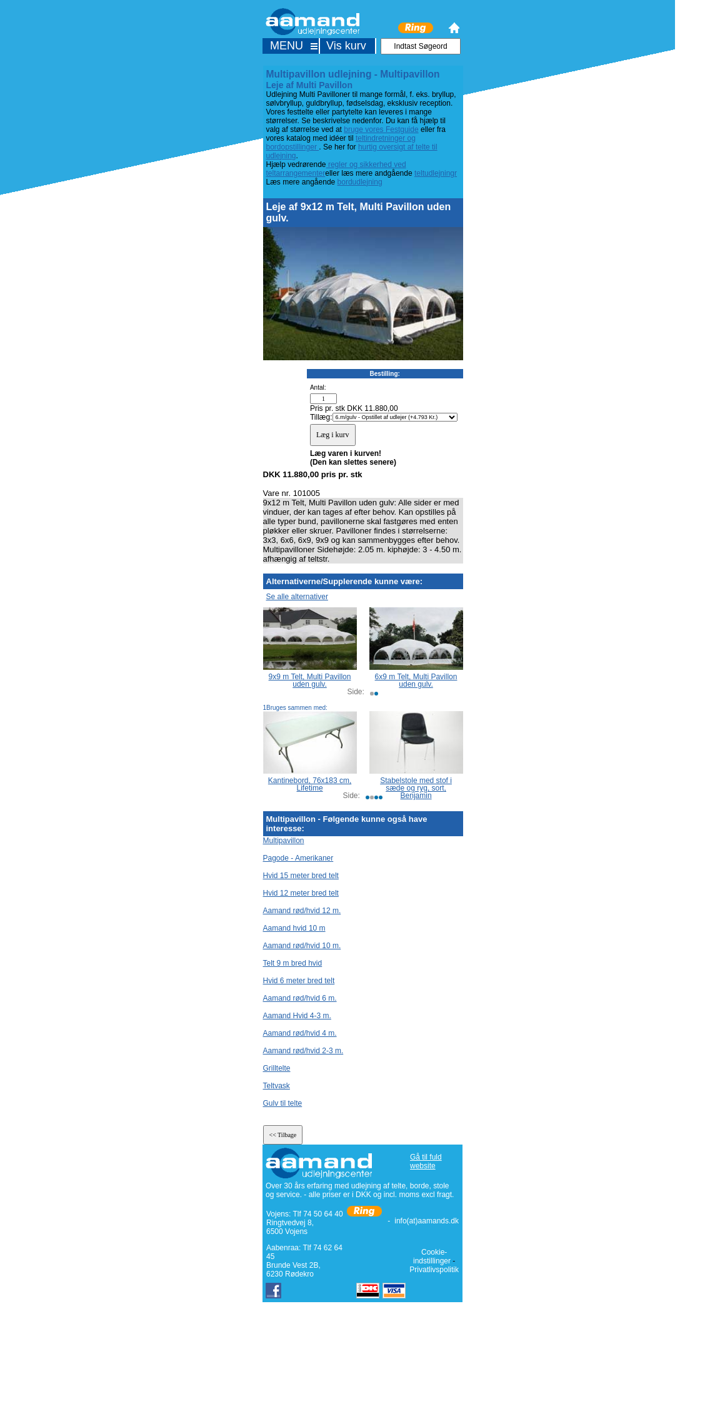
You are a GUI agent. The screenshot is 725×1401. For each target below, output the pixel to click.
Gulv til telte (282, 1103)
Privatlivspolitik (434, 1269)
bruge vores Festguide (381, 129)
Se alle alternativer (297, 596)
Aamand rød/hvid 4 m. (300, 1033)
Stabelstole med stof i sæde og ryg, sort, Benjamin (416, 788)
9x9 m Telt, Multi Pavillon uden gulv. (310, 680)
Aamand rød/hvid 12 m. (302, 910)
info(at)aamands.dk (426, 1220)
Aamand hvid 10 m (294, 928)
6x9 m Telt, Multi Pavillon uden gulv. (416, 680)
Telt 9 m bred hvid (292, 963)
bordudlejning (360, 182)
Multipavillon (283, 840)
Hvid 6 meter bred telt (299, 980)
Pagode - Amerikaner (298, 858)
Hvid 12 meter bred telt (301, 893)
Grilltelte (277, 1068)
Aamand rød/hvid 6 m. (300, 998)
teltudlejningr (435, 173)
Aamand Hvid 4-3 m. (297, 1015)
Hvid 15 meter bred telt (301, 875)
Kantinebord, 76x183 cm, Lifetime (309, 784)
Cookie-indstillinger (432, 1256)
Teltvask (276, 1085)
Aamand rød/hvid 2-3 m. (303, 1050)
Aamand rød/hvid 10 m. (302, 945)
